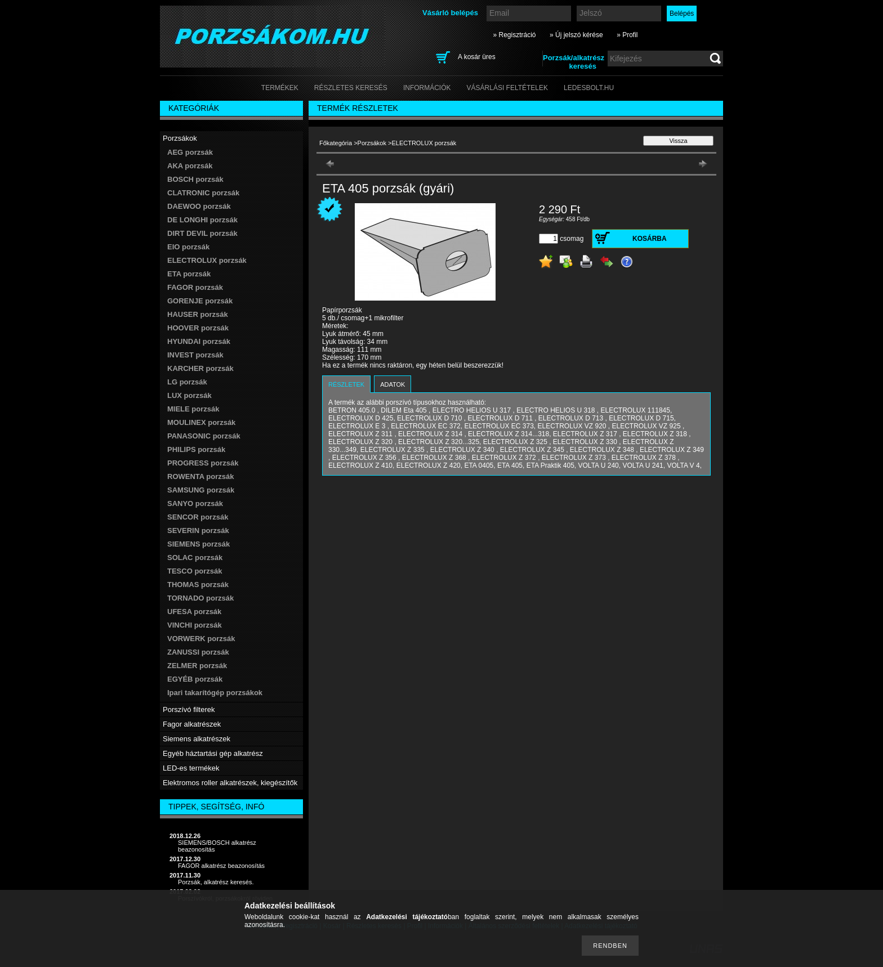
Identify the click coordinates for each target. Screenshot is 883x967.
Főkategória (335, 143)
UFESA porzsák (194, 611)
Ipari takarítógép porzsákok (214, 692)
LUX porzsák (189, 395)
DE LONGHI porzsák (202, 220)
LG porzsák (187, 382)
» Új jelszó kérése (576, 35)
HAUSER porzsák (197, 314)
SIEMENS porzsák (198, 544)
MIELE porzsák (193, 409)
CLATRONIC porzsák (203, 193)
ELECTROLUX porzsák (207, 260)
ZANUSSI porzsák (198, 652)
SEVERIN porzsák (198, 530)
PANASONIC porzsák (203, 436)
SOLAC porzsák (194, 557)
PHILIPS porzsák (196, 449)
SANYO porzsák (195, 503)
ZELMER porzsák (197, 665)
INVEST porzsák (195, 355)
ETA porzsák (189, 274)
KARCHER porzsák (200, 368)
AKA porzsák (189, 166)
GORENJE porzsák (200, 301)
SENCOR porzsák (197, 517)
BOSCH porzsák (195, 179)
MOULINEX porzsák (201, 422)
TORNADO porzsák (200, 598)
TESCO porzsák (194, 571)
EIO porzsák (188, 247)
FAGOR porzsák (195, 287)
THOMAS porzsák (198, 584)
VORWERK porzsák (201, 638)
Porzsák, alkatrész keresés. (216, 882)
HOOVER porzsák (198, 328)
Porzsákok (372, 143)
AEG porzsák (190, 152)
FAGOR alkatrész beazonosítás (221, 865)
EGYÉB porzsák (194, 679)
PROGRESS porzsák (202, 463)
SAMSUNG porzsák (200, 490)
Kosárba (649, 239)
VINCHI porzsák (194, 625)
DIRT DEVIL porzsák (202, 233)
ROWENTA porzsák (200, 476)
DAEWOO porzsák (199, 206)
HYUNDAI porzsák (198, 341)
